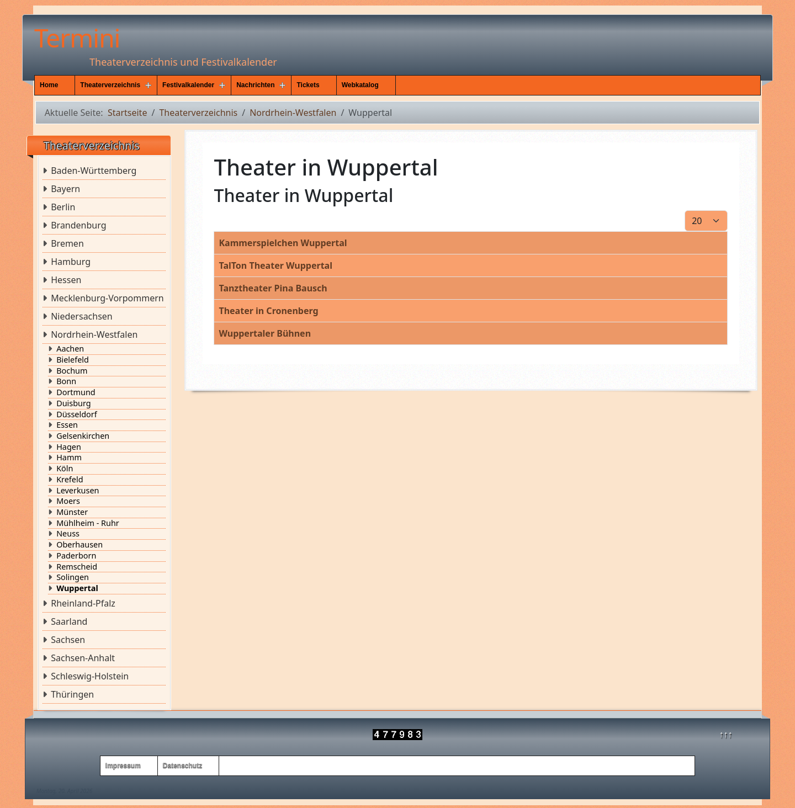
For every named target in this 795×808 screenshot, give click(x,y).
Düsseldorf (76, 414)
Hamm (69, 458)
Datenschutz (182, 765)
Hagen (68, 447)
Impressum (123, 765)
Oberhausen (79, 545)
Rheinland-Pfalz (83, 603)
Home (49, 85)
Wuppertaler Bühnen (265, 333)
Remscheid (76, 567)
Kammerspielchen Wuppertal (283, 243)
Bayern (65, 189)
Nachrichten (255, 85)
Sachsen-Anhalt (83, 658)
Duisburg (73, 403)
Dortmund (75, 392)
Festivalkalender (188, 85)
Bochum (71, 371)
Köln (64, 469)
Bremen (67, 243)
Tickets (307, 85)
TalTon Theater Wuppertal (275, 265)
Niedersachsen (82, 316)
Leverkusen (77, 491)
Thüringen (72, 694)
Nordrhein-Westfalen (94, 334)
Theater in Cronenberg (268, 311)
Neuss (68, 534)
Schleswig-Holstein (90, 676)
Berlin (63, 207)
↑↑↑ (726, 734)
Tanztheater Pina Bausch (273, 288)
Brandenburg (78, 225)
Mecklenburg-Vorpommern (107, 298)
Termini (77, 37)
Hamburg (71, 262)
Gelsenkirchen (82, 436)
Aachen (70, 349)
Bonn (66, 381)
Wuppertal (77, 588)
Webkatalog (360, 85)
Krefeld (69, 480)
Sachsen (68, 640)
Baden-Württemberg (93, 170)
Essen (67, 425)
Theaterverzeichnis (110, 85)
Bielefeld (72, 360)
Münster (72, 512)
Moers (68, 501)
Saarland (69, 621)
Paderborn (76, 556)
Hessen (66, 280)
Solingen (72, 577)
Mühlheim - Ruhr (87, 523)
